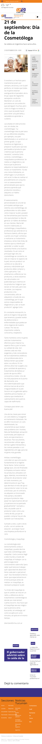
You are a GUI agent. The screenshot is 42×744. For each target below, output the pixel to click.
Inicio (2, 705)
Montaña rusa (17, 708)
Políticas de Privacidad (18, 736)
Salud (10, 718)
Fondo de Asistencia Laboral (18, 715)
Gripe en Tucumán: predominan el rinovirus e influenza (34, 678)
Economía (4, 718)
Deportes (10, 708)
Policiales (11, 705)
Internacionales (12, 714)
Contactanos (33, 705)
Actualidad (4, 711)
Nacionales (4, 714)
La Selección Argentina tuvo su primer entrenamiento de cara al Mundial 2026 (35, 651)
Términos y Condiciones (6, 736)
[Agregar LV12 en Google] (32, 50)
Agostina (17, 730)
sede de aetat (34, 629)
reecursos (15, 645)
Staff (30, 709)
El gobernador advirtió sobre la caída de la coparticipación (16, 656)
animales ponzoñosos (18, 720)
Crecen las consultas (34, 670)
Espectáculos (12, 711)
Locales (3, 708)
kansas (33, 643)
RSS (30, 722)
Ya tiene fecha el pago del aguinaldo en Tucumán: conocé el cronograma (35, 665)
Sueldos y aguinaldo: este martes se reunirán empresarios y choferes (35, 637)
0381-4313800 (16, 740)
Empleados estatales (34, 656)
